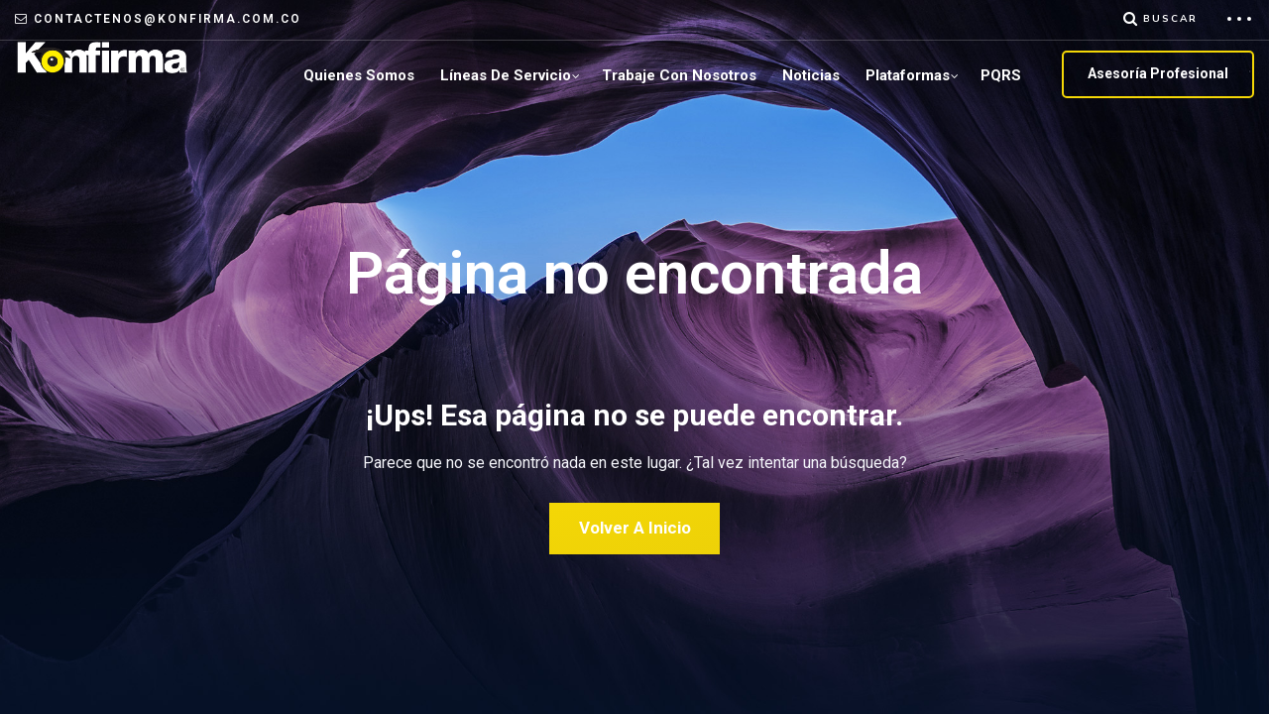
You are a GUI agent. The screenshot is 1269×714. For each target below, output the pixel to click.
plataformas (907, 75)
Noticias (811, 75)
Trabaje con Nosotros (679, 75)
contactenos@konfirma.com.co (167, 19)
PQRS (1001, 75)
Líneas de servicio (505, 75)
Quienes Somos (358, 75)
